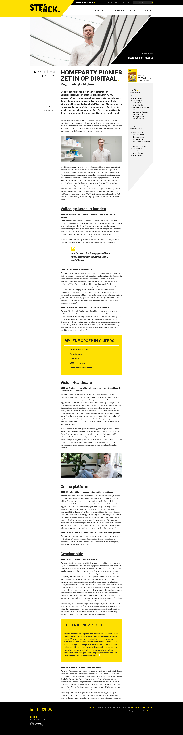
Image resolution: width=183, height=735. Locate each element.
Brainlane (150, 711)
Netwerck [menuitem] (119, 10)
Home (110, 2)
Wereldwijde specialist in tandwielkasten (138, 103)
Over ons (117, 2)
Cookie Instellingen (147, 707)
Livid (137, 711)
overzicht (50, 110)
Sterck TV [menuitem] (134, 10)
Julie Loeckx (137, 98)
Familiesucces (138, 96)
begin (51, 107)
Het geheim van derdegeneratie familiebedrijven (138, 116)
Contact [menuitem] (149, 10)
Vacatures (126, 2)
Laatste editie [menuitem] (102, 10)
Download (48, 76)
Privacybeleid (135, 707)
